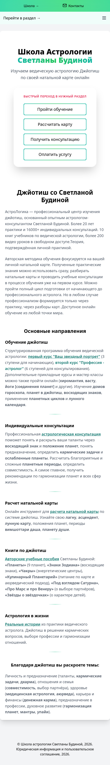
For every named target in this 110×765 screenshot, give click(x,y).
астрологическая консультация (71, 434)
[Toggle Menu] (104, 17)
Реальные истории (22, 624)
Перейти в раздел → (21, 17)
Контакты (76, 6)
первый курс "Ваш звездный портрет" (64, 356)
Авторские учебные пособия (32, 558)
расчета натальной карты (74, 511)
